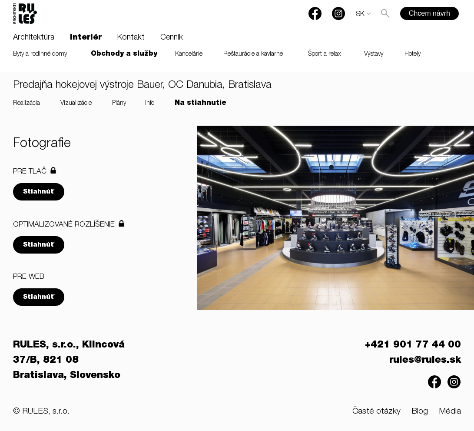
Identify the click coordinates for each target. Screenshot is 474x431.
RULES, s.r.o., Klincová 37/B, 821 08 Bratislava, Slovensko (69, 361)
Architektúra (33, 38)
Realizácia (26, 103)
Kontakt (131, 38)
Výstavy (373, 54)
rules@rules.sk (425, 360)
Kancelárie (188, 54)
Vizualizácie (76, 103)
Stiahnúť (38, 192)
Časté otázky (376, 412)
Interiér (86, 38)
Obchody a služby (124, 54)
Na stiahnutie (200, 103)
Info (149, 103)
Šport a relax (324, 54)
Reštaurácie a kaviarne (253, 54)
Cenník (171, 38)
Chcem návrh (429, 13)
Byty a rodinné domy (40, 54)
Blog (419, 412)
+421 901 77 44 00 (413, 345)
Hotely (412, 54)
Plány (119, 103)
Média (450, 412)
